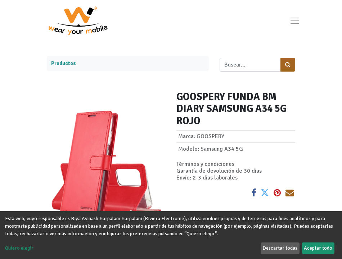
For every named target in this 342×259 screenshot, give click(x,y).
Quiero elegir (19, 248)
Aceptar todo (318, 248)
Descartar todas (279, 248)
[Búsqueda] (287, 65)
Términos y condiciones (205, 164)
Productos (63, 63)
